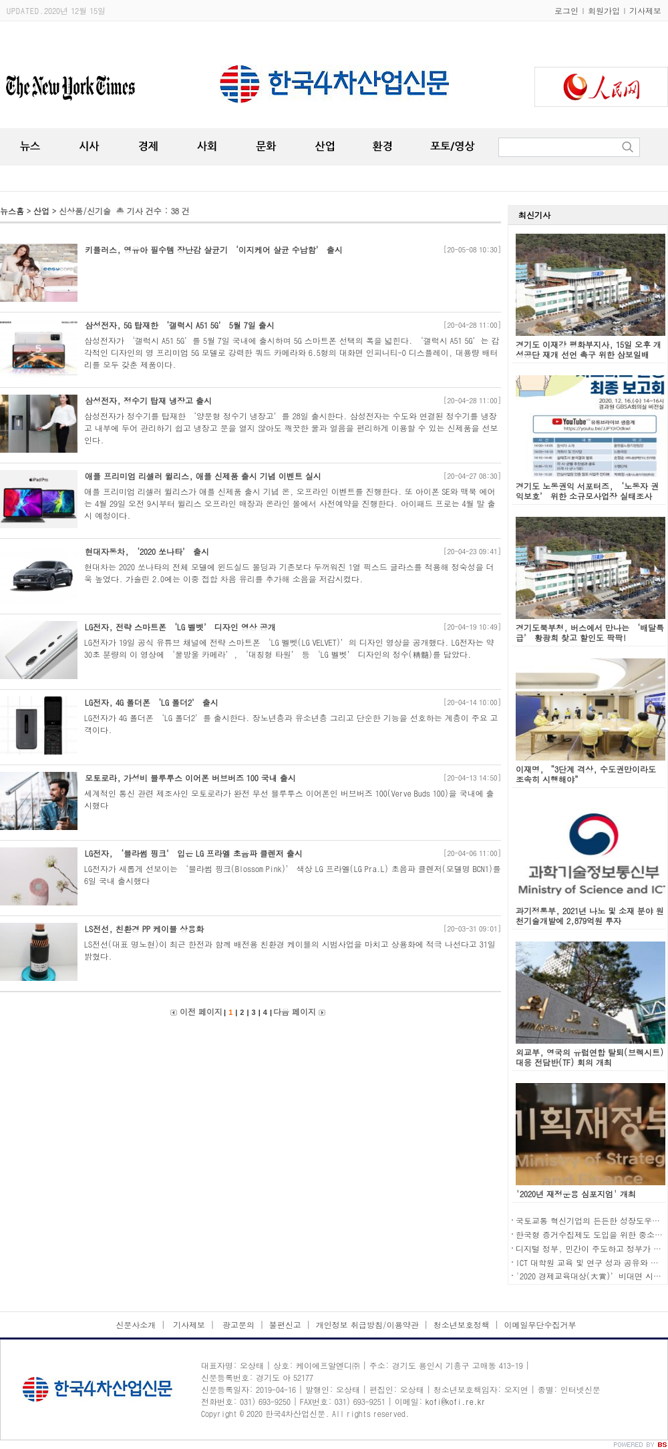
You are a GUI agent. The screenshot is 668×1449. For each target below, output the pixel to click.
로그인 (566, 10)
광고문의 (237, 1324)
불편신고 (285, 1324)
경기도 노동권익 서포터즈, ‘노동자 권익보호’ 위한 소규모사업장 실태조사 (587, 490)
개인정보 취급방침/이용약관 (367, 1324)
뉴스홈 (12, 210)
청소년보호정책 (462, 1324)
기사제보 (645, 10)
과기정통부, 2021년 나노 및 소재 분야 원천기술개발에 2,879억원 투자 (590, 915)
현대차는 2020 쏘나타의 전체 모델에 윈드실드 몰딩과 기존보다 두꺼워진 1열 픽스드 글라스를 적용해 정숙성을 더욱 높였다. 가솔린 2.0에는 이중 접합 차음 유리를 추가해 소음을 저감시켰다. (289, 572)
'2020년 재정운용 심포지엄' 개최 (576, 1193)
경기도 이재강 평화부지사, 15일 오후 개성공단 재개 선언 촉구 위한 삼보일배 (588, 349)
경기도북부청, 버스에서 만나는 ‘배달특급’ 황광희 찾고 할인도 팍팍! (590, 632)
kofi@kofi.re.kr (456, 1401)
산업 (41, 210)
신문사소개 (136, 1324)
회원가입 (604, 10)
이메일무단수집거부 (540, 1324)
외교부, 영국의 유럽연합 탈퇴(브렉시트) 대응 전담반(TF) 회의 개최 (590, 1057)
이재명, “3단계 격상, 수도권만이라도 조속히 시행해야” (586, 774)
